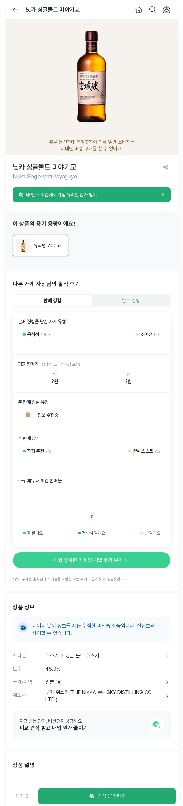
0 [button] (22, 796)
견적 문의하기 (107, 796)
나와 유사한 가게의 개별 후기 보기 (92, 560)
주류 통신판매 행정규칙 (71, 142)
